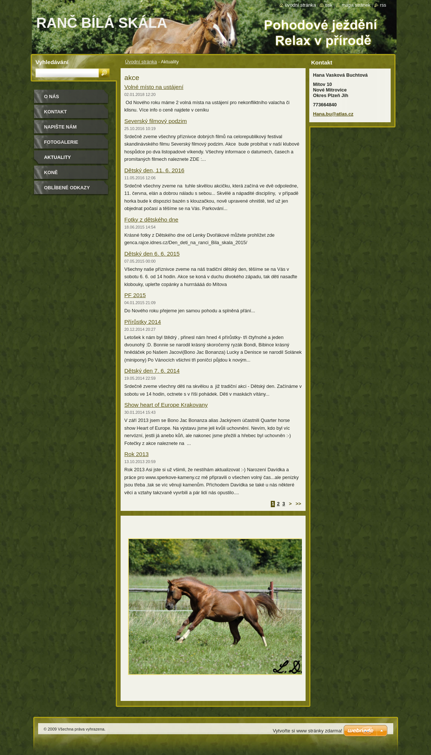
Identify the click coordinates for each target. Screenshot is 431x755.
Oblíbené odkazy (67, 187)
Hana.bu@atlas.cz (333, 114)
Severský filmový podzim (155, 121)
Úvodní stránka (141, 61)
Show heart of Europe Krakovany (166, 405)
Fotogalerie (61, 142)
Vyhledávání (52, 62)
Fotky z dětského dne (151, 219)
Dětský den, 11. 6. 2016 (154, 170)
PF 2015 (135, 295)
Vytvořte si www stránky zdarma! (307, 731)
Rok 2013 (136, 454)
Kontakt (55, 111)
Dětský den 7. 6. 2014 (151, 370)
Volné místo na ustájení (153, 87)
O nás (51, 96)
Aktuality (57, 157)
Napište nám (60, 127)
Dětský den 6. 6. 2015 (151, 253)
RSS (383, 5)
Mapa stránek (356, 5)
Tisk (328, 5)
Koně (51, 172)
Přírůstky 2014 (142, 322)
